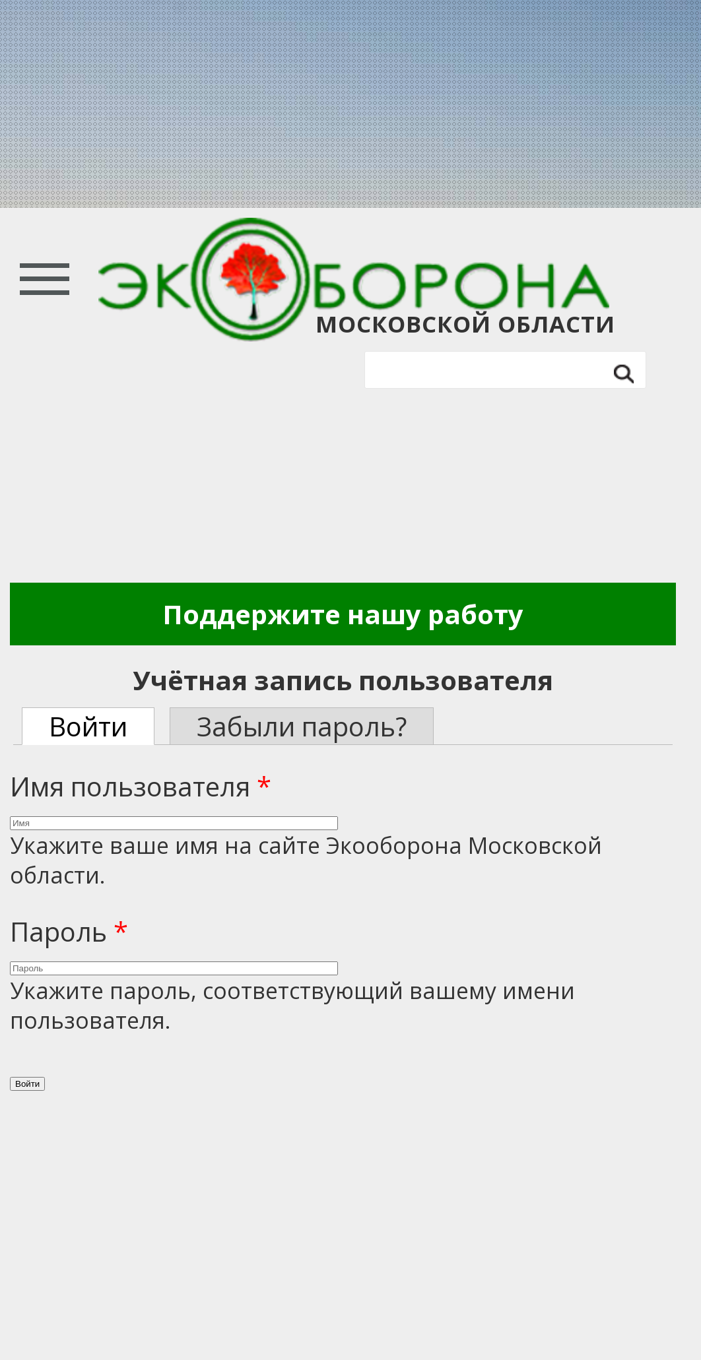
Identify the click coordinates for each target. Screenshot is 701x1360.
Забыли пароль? (302, 726)
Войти (101, 726)
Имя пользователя (140, 786)
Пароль (69, 931)
